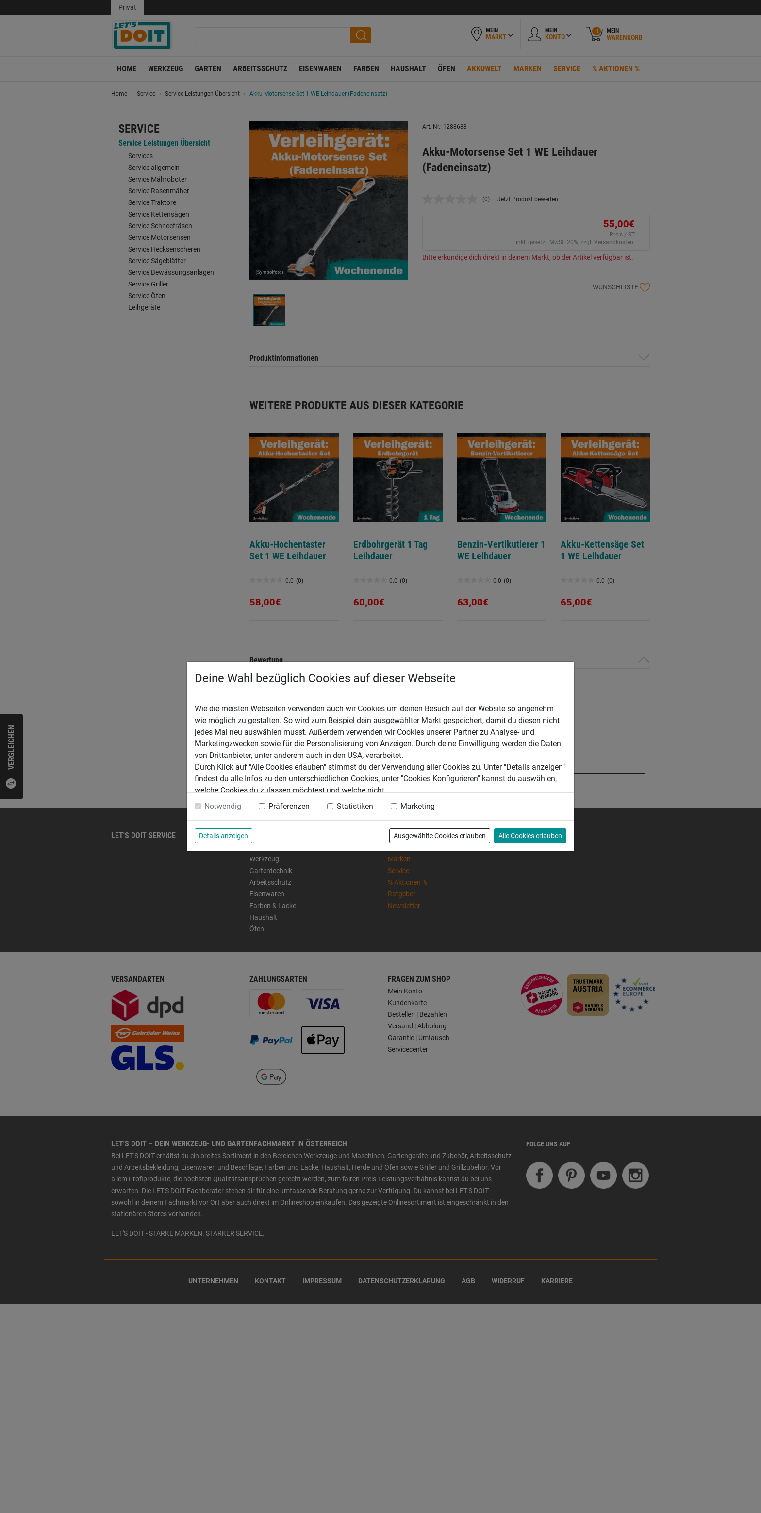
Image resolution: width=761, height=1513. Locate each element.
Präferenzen (289, 806)
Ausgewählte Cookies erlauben (440, 836)
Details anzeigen (223, 836)
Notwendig (222, 806)
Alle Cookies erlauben (530, 836)
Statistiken (355, 806)
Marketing (417, 806)
